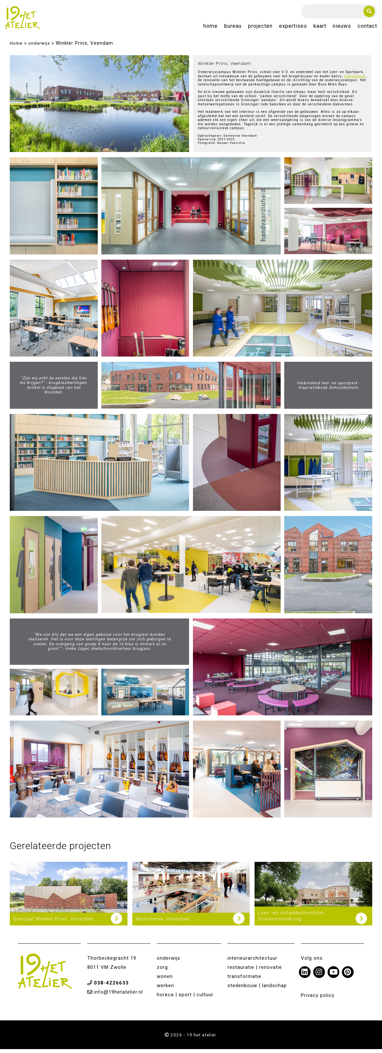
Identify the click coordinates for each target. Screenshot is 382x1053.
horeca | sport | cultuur (185, 998)
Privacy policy (317, 999)
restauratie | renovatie (255, 971)
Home (210, 28)
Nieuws (342, 28)
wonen (165, 980)
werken (165, 989)
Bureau (233, 28)
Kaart (320, 28)
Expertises (293, 28)
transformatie (244, 980)
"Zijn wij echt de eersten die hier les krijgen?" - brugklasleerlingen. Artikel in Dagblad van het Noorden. (54, 389)
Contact (367, 28)
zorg (162, 971)
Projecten (260, 28)
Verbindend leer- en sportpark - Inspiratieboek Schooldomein (328, 388)
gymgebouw (354, 80)
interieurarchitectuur (252, 962)
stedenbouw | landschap (257, 989)
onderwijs (39, 47)
